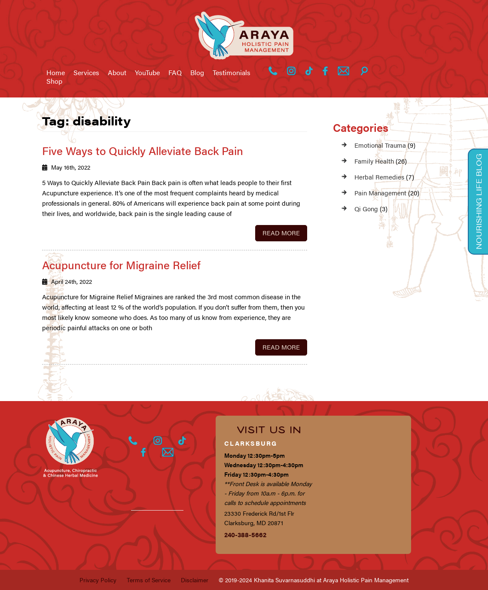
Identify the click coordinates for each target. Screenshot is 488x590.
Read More (281, 232)
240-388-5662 (245, 534)
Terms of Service (149, 579)
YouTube (147, 72)
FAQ (175, 72)
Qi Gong (366, 208)
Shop (54, 81)
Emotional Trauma (380, 144)
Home (55, 72)
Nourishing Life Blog (478, 201)
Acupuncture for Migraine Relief (121, 265)
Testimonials (231, 72)
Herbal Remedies (379, 176)
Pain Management (380, 192)
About (117, 72)
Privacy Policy (97, 579)
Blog (197, 72)
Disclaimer (194, 579)
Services (86, 72)
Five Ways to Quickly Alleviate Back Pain (142, 150)
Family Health (374, 160)
